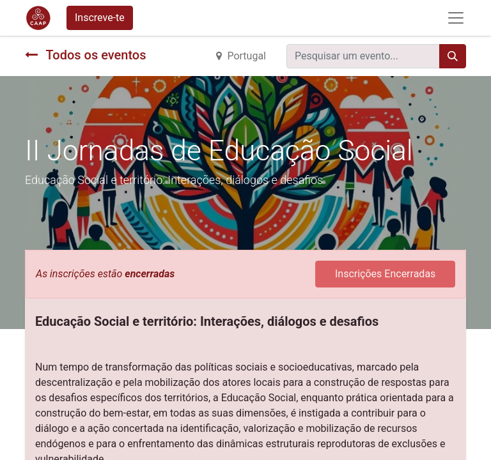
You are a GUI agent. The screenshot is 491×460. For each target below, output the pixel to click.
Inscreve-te (100, 18)
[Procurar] (452, 56)
